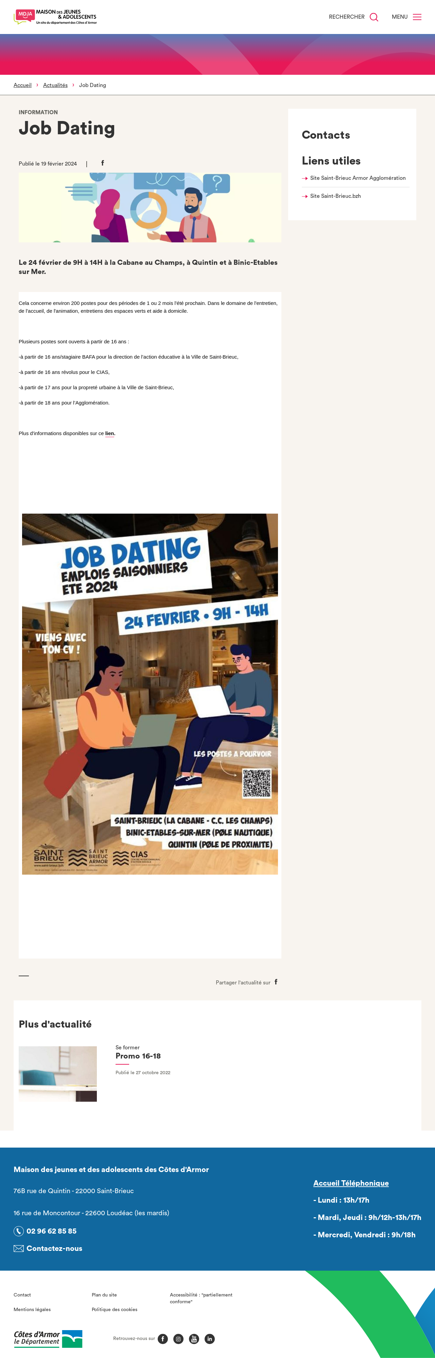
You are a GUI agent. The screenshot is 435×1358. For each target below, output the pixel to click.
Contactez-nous (54, 1248)
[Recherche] (374, 17)
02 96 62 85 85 (51, 1231)
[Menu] (417, 17)
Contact (22, 1295)
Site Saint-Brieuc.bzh (335, 196)
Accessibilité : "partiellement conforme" (201, 1298)
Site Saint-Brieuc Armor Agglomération (358, 178)
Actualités (55, 85)
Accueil (23, 85)
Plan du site (104, 1295)
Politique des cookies (114, 1309)
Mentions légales (32, 1309)
